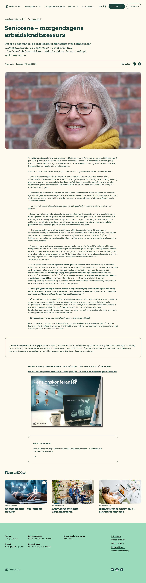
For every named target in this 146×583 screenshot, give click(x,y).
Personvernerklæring (120, 551)
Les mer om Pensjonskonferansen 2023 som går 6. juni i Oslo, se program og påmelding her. (69, 366)
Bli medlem (134, 6)
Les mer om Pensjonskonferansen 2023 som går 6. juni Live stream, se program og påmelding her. (72, 371)
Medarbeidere (117, 543)
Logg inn (116, 6)
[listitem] (33, 6)
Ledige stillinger (118, 547)
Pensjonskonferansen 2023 (96, 158)
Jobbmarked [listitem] (87, 6)
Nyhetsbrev (116, 536)
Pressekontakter (118, 540)
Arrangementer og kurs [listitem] (54, 6)
